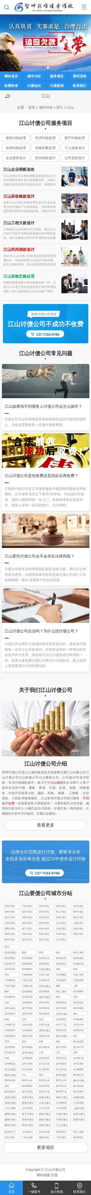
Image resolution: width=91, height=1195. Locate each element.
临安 (58, 952)
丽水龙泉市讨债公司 (78, 1092)
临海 (7, 1019)
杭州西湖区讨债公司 (27, 958)
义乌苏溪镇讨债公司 (78, 1103)
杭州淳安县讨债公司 (10, 969)
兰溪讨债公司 (61, 929)
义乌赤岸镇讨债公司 (61, 1108)
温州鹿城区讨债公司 (27, 1003)
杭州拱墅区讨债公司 (10, 958)
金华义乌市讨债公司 (44, 1064)
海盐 (58, 1041)
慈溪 (75, 969)
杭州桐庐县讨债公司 (78, 964)
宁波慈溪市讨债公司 (78, 980)
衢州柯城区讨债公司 (61, 1075)
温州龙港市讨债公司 (44, 1014)
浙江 (59, 107)
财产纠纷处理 (75, 138)
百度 (54, 1175)
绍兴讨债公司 (44, 906)
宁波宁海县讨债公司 (10, 986)
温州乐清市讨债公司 (27, 1014)
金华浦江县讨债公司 (78, 1058)
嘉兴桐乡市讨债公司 (10, 1053)
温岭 (75, 1014)
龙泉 (7, 1086)
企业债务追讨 (16, 158)
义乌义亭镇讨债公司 (44, 1108)
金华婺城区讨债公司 (27, 1058)
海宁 (75, 1036)
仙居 (41, 1019)
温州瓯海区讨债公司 (61, 1003)
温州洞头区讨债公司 (78, 1003)
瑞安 (58, 997)
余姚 (58, 969)
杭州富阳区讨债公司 (44, 964)
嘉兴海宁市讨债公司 (78, 1047)
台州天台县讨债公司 (44, 1025)
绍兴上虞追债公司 (78, 1132)
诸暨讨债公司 (10, 929)
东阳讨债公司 (78, 934)
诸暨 (58, 986)
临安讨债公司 (44, 940)
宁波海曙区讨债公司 (61, 975)
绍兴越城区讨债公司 (27, 992)
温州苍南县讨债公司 (44, 1008)
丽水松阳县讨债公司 (10, 1092)
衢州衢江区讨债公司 (78, 1075)
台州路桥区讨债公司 (78, 1020)
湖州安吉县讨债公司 (44, 1036)
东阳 (75, 1052)
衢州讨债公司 (78, 912)
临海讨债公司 (61, 918)
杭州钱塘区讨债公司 (27, 964)
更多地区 (45, 1147)
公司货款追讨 (75, 158)
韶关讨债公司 (10, 1138)
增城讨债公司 (44, 1138)
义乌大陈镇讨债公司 (27, 1108)
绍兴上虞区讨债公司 (61, 992)
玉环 (24, 1019)
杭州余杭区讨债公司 (78, 958)
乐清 (75, 997)
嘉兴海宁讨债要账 (10, 1132)
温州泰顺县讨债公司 (78, 1008)
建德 (24, 952)
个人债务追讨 (75, 148)
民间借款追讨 (45, 158)
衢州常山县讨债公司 (27, 1081)
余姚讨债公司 (27, 918)
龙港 (7, 1002)
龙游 (41, 1075)
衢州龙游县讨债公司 (10, 1081)
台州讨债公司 (78, 906)
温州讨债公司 (61, 906)
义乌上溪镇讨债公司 (10, 1108)
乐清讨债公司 (44, 918)
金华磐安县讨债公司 (10, 1064)
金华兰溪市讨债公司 (27, 1064)
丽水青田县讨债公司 (44, 1086)
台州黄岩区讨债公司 (61, 1020)
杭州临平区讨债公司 (10, 964)
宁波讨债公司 (27, 906)
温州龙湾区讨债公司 (44, 1003)
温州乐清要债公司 (44, 1132)
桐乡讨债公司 (44, 929)
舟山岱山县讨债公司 (61, 1070)
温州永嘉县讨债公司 (10, 1008)
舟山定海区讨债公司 (27, 1070)
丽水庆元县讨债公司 (44, 1092)
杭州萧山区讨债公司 (61, 958)
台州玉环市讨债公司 (78, 1025)
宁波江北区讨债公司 (44, 975)
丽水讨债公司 (10, 918)
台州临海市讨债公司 (10, 1031)
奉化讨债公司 (27, 940)
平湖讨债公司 (61, 934)
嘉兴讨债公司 (27, 912)
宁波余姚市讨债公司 (61, 980)
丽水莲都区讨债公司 (27, 1086)
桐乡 (24, 1041)
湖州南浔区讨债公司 (78, 1031)
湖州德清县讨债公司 (10, 1036)
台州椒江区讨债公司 (10, 1025)
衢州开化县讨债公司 (44, 1081)
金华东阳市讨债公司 (61, 1064)
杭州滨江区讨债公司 (44, 958)
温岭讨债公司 (78, 918)
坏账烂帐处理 (45, 148)
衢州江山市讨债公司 (61, 1081)
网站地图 (43, 1175)
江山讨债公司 (61, 940)
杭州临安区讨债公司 (61, 964)
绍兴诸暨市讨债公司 (78, 992)
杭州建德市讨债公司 (27, 969)
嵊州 (7, 991)
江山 (70, 107)
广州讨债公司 (61, 1138)
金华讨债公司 (44, 912)
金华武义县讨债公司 (61, 1058)
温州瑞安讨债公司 (61, 1132)
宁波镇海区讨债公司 (27, 975)
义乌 (58, 1052)
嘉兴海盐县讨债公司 (44, 1047)
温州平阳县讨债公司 (27, 1008)
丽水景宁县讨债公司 (61, 1092)
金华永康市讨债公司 (78, 1064)
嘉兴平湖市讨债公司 (61, 1047)
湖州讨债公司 (10, 912)
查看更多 (45, 825)
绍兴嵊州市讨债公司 (10, 997)
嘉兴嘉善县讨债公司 (27, 1047)
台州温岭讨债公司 (27, 1132)
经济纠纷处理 (45, 138)
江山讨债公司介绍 (45, 764)
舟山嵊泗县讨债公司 (78, 1070)
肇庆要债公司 (78, 1138)
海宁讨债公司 (27, 929)
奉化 (7, 974)
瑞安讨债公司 (27, 923)
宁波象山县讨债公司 (27, 986)
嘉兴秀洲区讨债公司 (10, 1047)
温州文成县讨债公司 (61, 1008)
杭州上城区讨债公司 (78, 953)
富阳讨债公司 (44, 934)
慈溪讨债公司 (44, 923)
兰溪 (41, 1052)
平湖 (7, 1041)
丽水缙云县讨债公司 (61, 1086)
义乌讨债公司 (61, 923)
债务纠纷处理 (16, 138)
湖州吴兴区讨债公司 (61, 1031)
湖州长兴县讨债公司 (27, 1036)
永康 (7, 1058)
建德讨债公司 (10, 934)
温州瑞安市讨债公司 (10, 1014)
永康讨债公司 (10, 923)
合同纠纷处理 (16, 148)
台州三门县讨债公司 (61, 1025)
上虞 (75, 986)
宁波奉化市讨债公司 (44, 980)
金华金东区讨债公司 (44, 1058)
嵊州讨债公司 (10, 940)
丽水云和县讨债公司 (27, 1092)
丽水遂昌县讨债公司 (78, 1086)
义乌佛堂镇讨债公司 (61, 1103)
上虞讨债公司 (78, 923)
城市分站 (46, 107)
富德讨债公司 (27, 934)
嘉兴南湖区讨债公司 (78, 1042)
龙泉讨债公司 (78, 929)
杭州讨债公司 (10, 906)
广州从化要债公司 (27, 1138)
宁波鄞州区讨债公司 (10, 980)
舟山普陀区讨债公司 (44, 1070)
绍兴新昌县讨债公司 (27, 997)
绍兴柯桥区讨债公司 (44, 992)
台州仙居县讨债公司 (27, 1025)
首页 (31, 107)
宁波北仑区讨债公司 (27, 980)
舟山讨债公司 (61, 912)
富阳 (41, 952)
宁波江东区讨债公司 (78, 975)
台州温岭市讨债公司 (27, 1031)
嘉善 (41, 1041)
